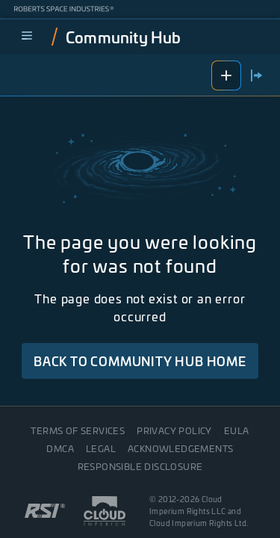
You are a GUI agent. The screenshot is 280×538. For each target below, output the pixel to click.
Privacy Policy (174, 430)
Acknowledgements (180, 448)
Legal (101, 448)
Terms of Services (78, 430)
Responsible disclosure (140, 466)
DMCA (60, 448)
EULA (236, 430)
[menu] (27, 37)
